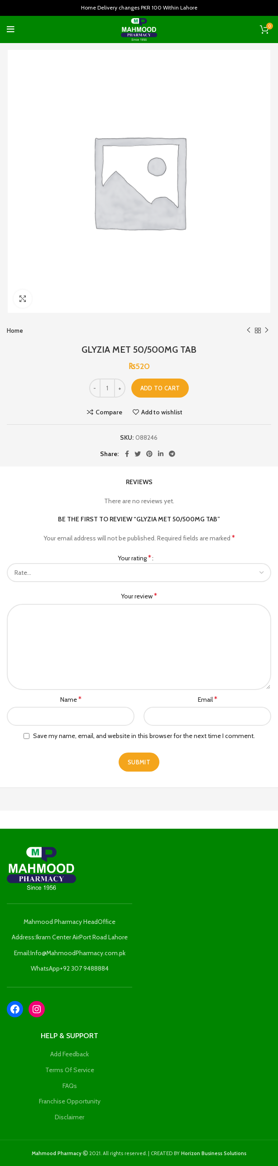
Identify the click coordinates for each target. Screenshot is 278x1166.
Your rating (134, 558)
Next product (266, 330)
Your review (139, 596)
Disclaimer (69, 1117)
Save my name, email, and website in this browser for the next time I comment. (144, 736)
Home (15, 330)
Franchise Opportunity (70, 1101)
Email (207, 699)
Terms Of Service (69, 1070)
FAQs (69, 1086)
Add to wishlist (161, 412)
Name (70, 699)
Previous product (248, 330)
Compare (109, 412)
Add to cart (160, 388)
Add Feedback (69, 1054)
